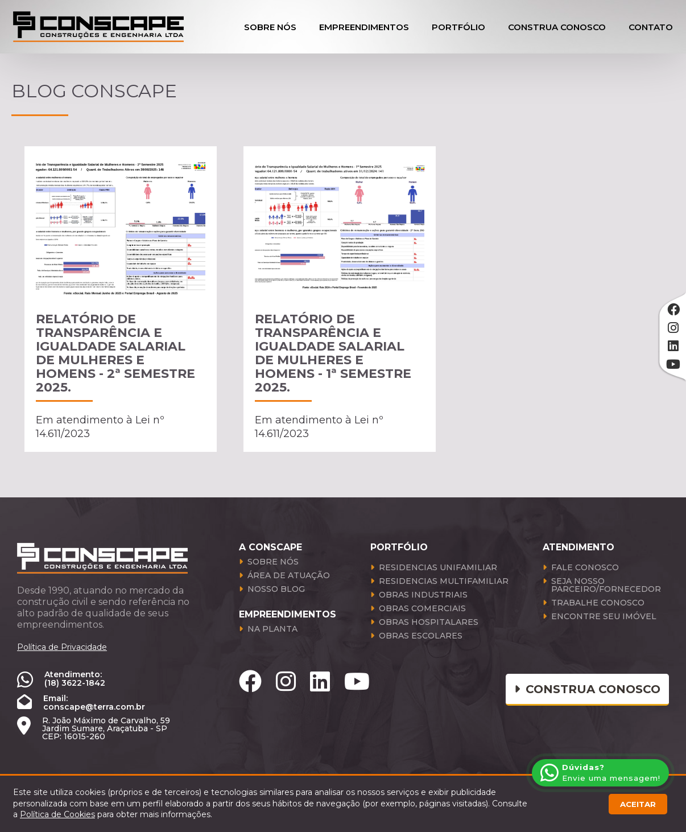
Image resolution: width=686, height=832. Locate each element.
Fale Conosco (585, 567)
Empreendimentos (364, 27)
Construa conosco (587, 689)
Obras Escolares (420, 636)
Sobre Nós (270, 27)
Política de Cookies (57, 814)
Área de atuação (288, 575)
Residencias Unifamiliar (438, 567)
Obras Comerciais (422, 608)
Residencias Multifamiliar (444, 581)
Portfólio (458, 27)
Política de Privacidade (62, 647)
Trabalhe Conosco (597, 603)
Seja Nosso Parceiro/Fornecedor (606, 585)
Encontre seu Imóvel (603, 616)
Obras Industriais (423, 595)
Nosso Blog (276, 589)
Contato (651, 27)
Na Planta (272, 629)
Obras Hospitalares (428, 622)
